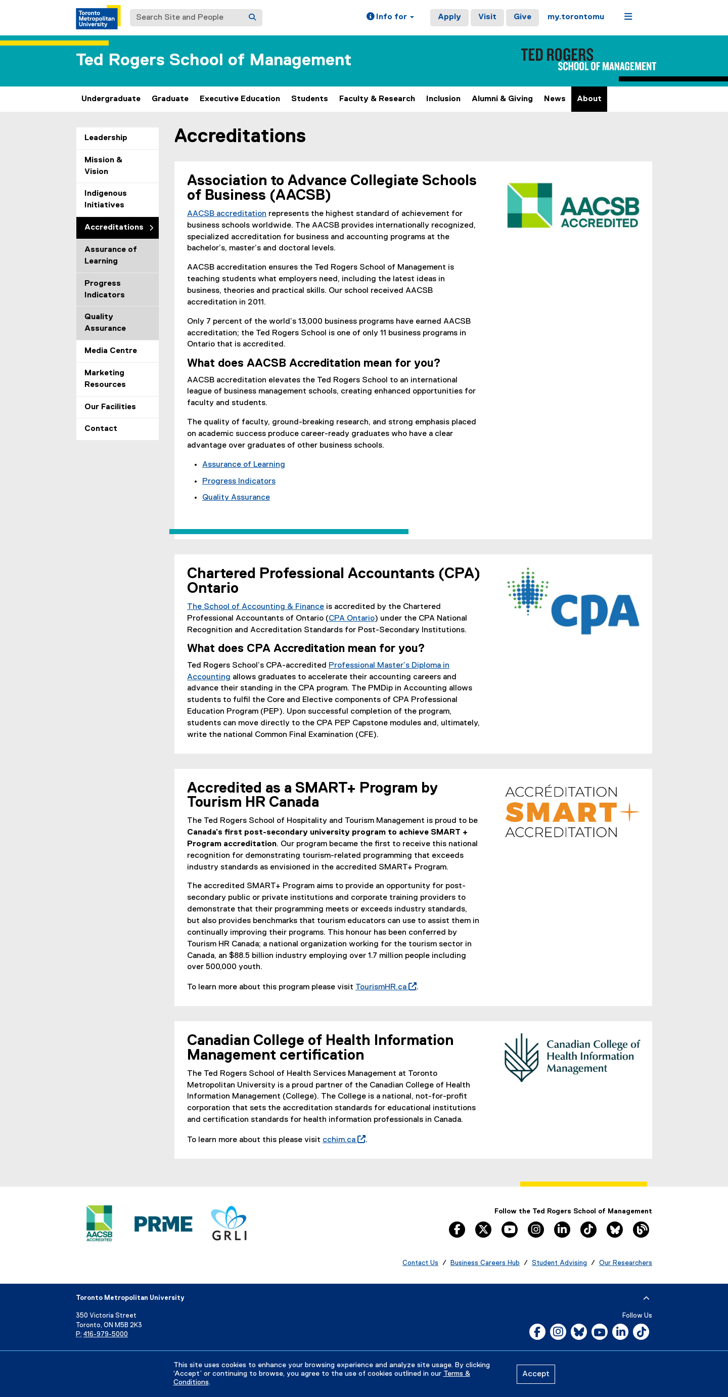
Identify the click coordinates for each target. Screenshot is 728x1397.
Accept (536, 1374)
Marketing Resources (105, 379)
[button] (390, 17)
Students (309, 99)
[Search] (252, 17)
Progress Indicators (104, 289)
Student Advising (559, 1263)
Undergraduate (111, 99)
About (589, 99)
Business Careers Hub (485, 1263)
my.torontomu (576, 17)
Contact (100, 429)
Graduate (170, 99)
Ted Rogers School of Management (213, 60)
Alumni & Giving (502, 99)
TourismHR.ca (384, 987)
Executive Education (240, 99)
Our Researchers (625, 1263)
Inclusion (443, 99)
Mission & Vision (103, 166)
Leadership (105, 138)
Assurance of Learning (110, 256)
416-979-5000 (105, 1334)
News (555, 99)
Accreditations (114, 228)
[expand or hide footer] (646, 1298)
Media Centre (110, 351)
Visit (487, 17)
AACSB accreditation (226, 214)
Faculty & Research (377, 99)
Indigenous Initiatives (105, 199)
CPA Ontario (352, 619)
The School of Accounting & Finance (255, 607)
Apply (449, 17)
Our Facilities (110, 407)
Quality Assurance (105, 323)
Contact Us (420, 1263)
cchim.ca (342, 1140)
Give (522, 17)
